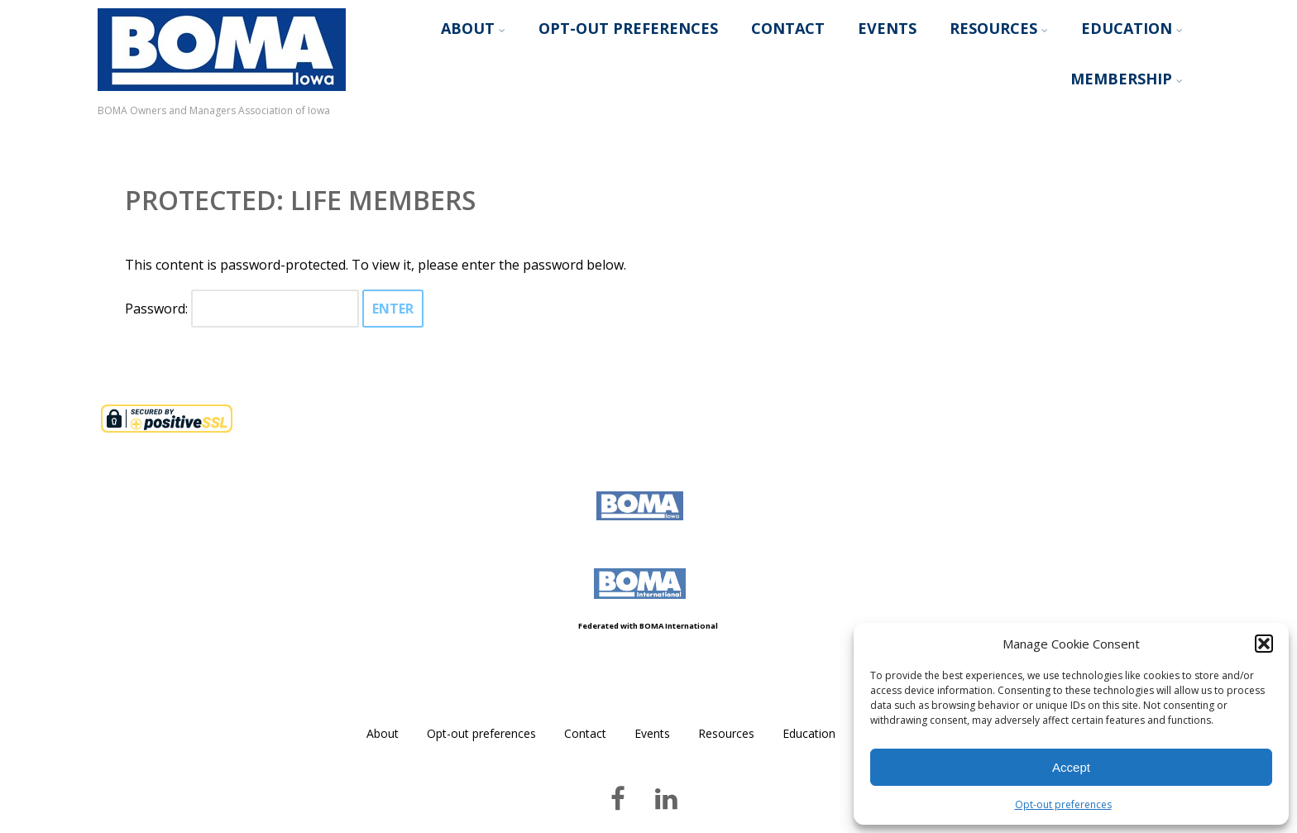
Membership (1126, 79)
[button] (1264, 643)
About (473, 28)
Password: (242, 308)
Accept (1071, 767)
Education (1132, 28)
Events (887, 28)
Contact (788, 28)
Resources (999, 28)
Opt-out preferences (1063, 804)
